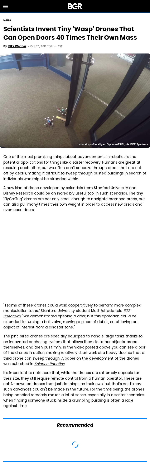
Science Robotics (49, 364)
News (7, 20)
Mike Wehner (17, 46)
